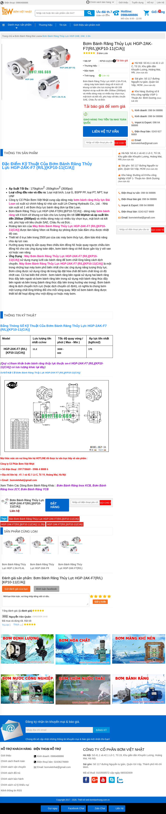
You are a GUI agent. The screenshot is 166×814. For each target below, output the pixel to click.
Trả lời (5, 625)
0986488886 (57, 756)
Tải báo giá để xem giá (104, 106)
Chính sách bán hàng (100, 2)
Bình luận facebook (46, 589)
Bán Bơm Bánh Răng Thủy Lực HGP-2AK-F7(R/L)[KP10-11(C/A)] (44, 518)
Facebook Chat (73, 808)
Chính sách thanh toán (13, 761)
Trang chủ (7, 36)
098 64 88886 (155, 110)
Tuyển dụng (138, 2)
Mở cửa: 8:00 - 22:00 (132, 15)
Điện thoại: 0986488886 (14, 2)
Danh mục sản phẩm (19, 24)
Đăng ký (101, 730)
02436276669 (61, 761)
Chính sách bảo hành (12, 779)
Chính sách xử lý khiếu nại (15, 784)
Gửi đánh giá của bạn (16, 589)
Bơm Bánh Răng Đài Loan (28, 36)
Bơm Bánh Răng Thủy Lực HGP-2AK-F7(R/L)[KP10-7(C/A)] (70, 568)
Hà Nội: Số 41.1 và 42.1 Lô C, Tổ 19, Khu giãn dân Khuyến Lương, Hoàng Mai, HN (140, 156)
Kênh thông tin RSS (11, 790)
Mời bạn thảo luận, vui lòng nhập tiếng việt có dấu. (45, 600)
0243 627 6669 (146, 211)
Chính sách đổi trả (10, 773)
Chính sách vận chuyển (13, 767)
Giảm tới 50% (104, 13)
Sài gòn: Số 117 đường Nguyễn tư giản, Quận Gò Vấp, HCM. (145, 81)
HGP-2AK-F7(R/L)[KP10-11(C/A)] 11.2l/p (22, 524)
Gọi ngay (49, 808)
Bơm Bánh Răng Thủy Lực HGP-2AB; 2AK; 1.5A (66, 36)
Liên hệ (160, 2)
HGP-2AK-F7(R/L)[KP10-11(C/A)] (65, 524)
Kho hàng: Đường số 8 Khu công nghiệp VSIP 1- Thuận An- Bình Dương (139, 178)
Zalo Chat (97, 808)
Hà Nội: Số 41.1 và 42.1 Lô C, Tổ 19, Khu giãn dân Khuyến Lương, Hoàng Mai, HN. (147, 68)
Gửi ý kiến (100, 601)
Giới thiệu (123, 2)
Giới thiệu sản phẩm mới (87, 25)
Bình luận (102, 53)
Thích (15, 624)
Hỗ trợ (150, 2)
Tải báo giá (120, 60)
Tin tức (63, 25)
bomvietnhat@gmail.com (144, 143)
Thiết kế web (83, 800)
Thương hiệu (45, 25)
